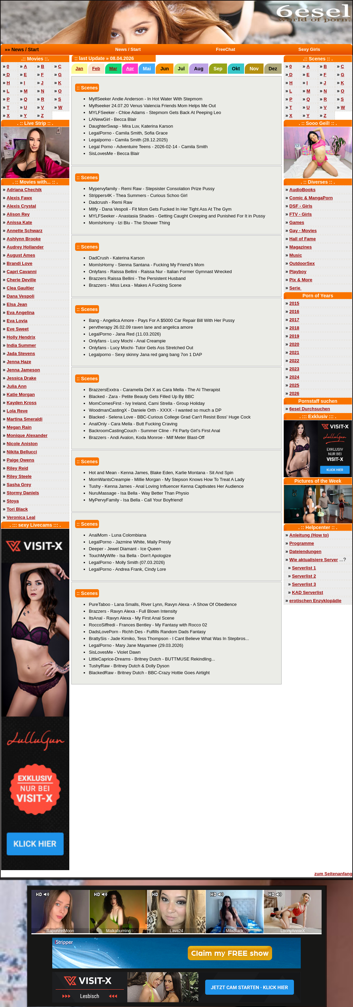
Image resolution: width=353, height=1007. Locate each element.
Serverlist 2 (304, 576)
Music (296, 255)
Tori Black (17, 509)
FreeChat (225, 49)
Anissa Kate (19, 222)
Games (297, 222)
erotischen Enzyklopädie (315, 600)
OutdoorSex (302, 263)
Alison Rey (18, 214)
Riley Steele (19, 476)
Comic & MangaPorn (311, 197)
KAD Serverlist (307, 592)
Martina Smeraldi (25, 419)
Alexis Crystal (21, 206)
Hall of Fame (303, 238)
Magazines (301, 247)
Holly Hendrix (21, 337)
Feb (96, 68)
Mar (113, 68)
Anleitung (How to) (309, 535)
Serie (295, 287)
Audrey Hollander (25, 247)
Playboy (298, 271)
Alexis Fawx (19, 197)
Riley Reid (17, 468)
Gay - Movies (303, 230)
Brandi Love (19, 263)
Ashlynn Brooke (24, 238)
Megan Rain (19, 427)
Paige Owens (20, 460)
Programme (302, 543)
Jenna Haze (19, 361)
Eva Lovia (17, 320)
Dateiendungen (306, 551)
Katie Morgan (21, 394)
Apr (130, 68)
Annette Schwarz (25, 230)
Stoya (13, 501)
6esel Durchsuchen (310, 408)
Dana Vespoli (20, 296)
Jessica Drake (22, 378)
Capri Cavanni (22, 271)
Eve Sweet (18, 328)
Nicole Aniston (22, 443)
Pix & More (301, 279)
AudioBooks (303, 189)
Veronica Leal (21, 517)
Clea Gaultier (20, 287)
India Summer (21, 345)
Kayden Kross (22, 402)
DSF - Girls (301, 206)
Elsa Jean (17, 304)
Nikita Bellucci (22, 451)
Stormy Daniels (23, 492)
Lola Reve (17, 410)
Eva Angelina (20, 312)
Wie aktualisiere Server (314, 559)
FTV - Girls (301, 214)
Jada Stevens (21, 353)
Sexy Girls (309, 49)
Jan (79, 68)
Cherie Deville (21, 279)
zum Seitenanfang (333, 873)
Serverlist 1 (304, 567)
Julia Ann (17, 386)
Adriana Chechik (24, 189)
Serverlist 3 (304, 584)
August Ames (21, 255)
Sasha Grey (19, 484)
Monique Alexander (27, 435)
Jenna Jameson (23, 369)
